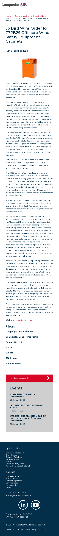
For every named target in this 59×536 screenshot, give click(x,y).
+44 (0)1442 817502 (17, 493)
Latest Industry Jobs (15, 464)
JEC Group (11, 358)
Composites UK (14, 342)
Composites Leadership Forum (22, 337)
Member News (13, 363)
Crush (43, 529)
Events (9, 353)
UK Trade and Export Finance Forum (27, 406)
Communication (22, 16)
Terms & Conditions (14, 529)
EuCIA (9, 347)
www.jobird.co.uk (24, 320)
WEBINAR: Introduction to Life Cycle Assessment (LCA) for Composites (28, 418)
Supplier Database (14, 457)
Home (8, 16)
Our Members (12, 455)
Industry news (39, 16)
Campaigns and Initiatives (19, 331)
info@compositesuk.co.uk (19, 495)
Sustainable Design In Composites (22, 395)
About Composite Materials (18, 466)
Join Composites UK (19, 378)
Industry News (12, 459)
